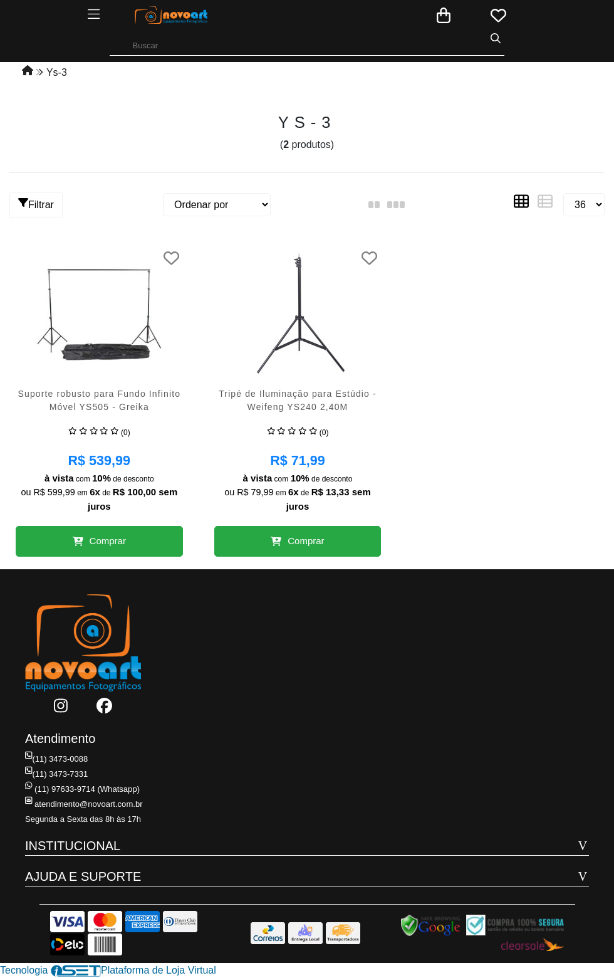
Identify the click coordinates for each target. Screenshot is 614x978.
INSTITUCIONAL (72, 846)
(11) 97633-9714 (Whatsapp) (82, 789)
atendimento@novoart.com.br (83, 804)
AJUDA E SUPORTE (83, 876)
